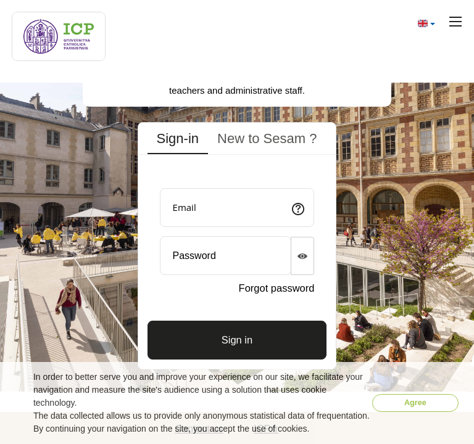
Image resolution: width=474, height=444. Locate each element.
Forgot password (277, 288)
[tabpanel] (237, 265)
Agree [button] (415, 402)
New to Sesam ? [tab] (267, 138)
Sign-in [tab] (178, 138)
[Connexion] (237, 340)
